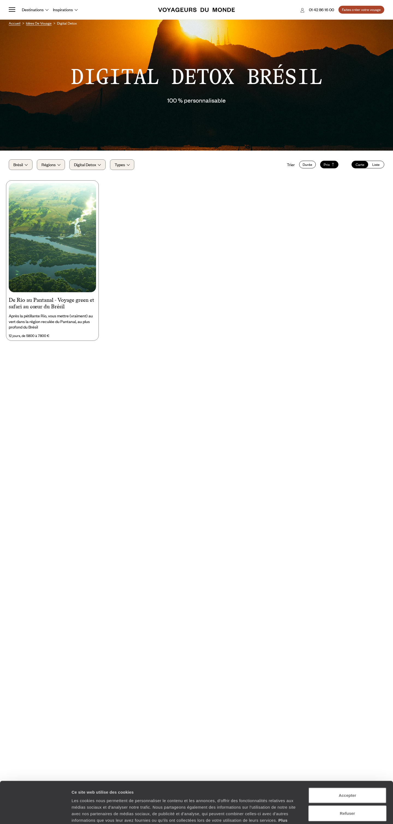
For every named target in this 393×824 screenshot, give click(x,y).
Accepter (347, 759)
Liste (376, 164)
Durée (307, 164)
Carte (360, 164)
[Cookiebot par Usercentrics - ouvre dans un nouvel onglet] (35, 813)
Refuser (347, 777)
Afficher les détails (300, 813)
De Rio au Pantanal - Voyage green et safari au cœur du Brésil (51, 303)
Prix (329, 164)
